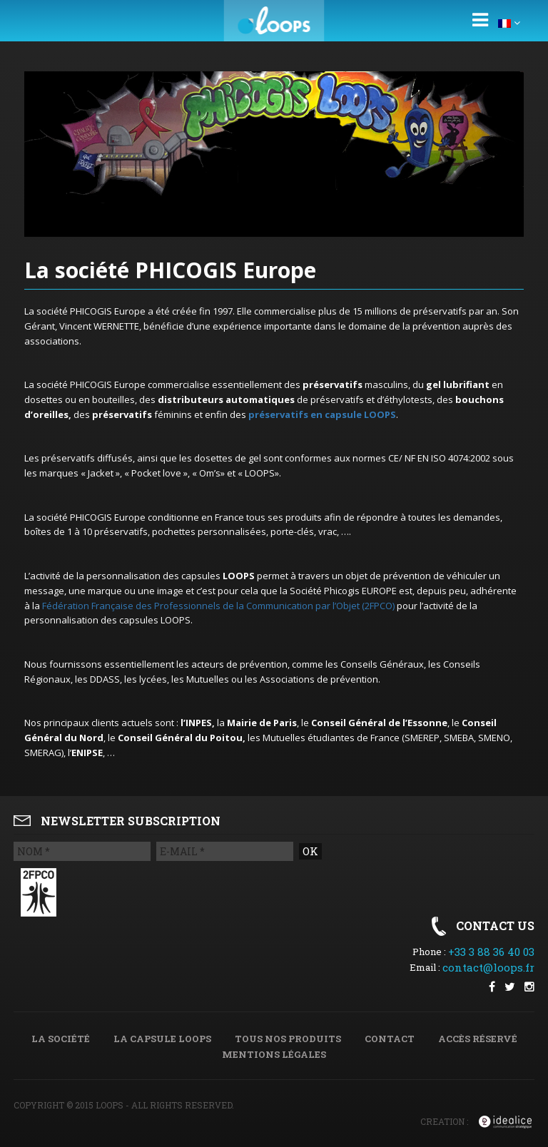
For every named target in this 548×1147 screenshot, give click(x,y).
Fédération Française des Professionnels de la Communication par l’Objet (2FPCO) (218, 605)
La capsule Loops (162, 1038)
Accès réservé (477, 1038)
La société (60, 1038)
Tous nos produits (288, 1038)
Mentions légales (274, 1054)
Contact (390, 1038)
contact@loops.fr (488, 967)
